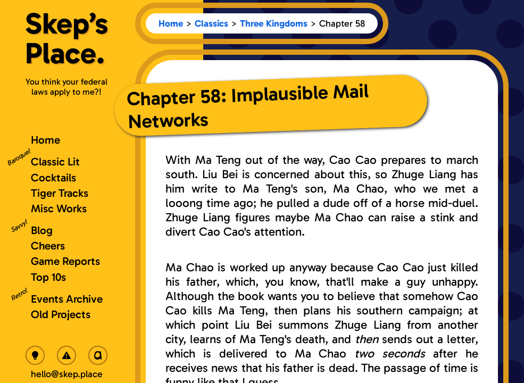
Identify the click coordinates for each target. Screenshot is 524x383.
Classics (211, 23)
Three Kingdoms (273, 23)
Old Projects (60, 314)
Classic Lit (55, 161)
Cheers (48, 245)
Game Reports (65, 261)
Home (171, 23)
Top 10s (48, 277)
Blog (42, 230)
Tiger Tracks (59, 192)
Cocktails (53, 177)
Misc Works (59, 208)
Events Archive (67, 298)
